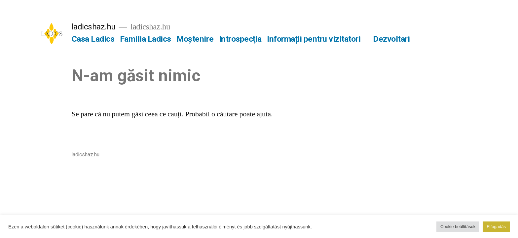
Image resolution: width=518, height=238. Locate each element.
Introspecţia (240, 39)
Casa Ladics (93, 39)
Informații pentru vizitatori (313, 39)
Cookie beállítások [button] (457, 226)
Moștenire (194, 39)
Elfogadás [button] (496, 226)
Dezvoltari (391, 39)
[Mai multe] (419, 40)
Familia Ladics (145, 39)
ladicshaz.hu (94, 26)
